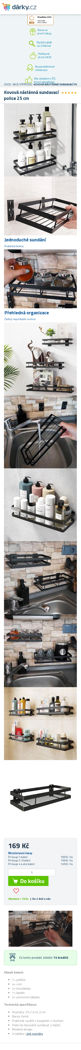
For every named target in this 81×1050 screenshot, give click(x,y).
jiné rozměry (34, 1033)
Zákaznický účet (53, 10)
